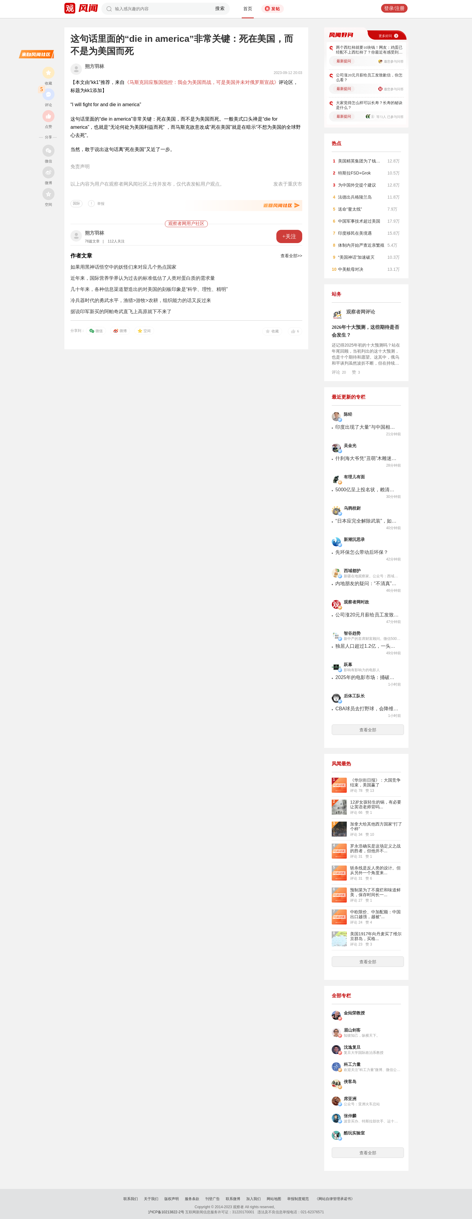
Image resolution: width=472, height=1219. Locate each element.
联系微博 (233, 1199)
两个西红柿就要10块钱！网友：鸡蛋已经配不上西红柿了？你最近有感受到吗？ (369, 50)
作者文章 (81, 256)
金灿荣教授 (354, 1013)
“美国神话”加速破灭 (356, 257)
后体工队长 (354, 696)
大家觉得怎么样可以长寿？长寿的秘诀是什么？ (369, 105)
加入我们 (253, 1199)
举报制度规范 (298, 1199)
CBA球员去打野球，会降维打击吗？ (367, 708)
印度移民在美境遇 (355, 233)
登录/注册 (394, 8)
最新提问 (344, 61)
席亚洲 (350, 1099)
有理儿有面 (354, 477)
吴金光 (350, 445)
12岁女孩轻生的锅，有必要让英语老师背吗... (375, 804)
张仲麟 (350, 1116)
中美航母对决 (350, 269)
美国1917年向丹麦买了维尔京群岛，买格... (376, 936)
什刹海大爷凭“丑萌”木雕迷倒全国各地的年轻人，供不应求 (367, 458)
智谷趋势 (352, 633)
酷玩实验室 (354, 1133)
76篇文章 (92, 241)
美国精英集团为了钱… (359, 161)
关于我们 (151, 1199)
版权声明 (171, 1199)
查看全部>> (291, 255)
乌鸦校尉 (352, 508)
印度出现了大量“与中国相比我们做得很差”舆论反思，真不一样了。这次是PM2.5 (367, 427)
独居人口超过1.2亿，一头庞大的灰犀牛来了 (367, 646)
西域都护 (352, 571)
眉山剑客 (352, 1030)
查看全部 (367, 729)
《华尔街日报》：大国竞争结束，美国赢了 (375, 782)
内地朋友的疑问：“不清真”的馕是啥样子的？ (367, 583)
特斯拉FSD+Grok (354, 173)
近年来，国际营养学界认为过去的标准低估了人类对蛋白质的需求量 (142, 278)
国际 (76, 203)
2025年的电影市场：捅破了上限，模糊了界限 (367, 677)
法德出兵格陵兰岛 (355, 197)
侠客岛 (350, 1081)
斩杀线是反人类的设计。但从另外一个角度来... (375, 870)
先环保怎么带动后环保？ (361, 552)
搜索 (220, 8)
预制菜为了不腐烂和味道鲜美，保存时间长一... (375, 892)
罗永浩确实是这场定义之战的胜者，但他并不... (375, 848)
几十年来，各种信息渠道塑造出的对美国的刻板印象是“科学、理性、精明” (149, 289)
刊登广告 (212, 1199)
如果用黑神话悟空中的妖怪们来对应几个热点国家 (123, 267)
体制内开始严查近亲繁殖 (361, 245)
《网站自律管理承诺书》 (335, 1199)
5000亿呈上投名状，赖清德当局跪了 (367, 489)
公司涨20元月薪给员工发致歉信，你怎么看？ (369, 77)
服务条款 (192, 1199)
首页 (247, 8)
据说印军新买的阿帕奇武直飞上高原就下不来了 (121, 311)
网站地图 (274, 1199)
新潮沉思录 (354, 539)
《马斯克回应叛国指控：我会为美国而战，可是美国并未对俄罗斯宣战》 (202, 82)
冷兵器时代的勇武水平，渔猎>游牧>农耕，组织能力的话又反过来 (140, 300)
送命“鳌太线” (350, 209)
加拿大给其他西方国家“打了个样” (376, 826)
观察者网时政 (356, 602)
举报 (100, 204)
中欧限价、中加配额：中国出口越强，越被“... (375, 914)
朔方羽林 (94, 66)
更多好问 (385, 36)
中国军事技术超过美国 (359, 221)
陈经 (348, 414)
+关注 (289, 236)
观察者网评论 (360, 311)
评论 (339, 372)
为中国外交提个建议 (357, 185)
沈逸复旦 (352, 1047)
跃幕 (348, 664)
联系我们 (130, 1199)
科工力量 (352, 1064)
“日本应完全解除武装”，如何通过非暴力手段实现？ (367, 520)
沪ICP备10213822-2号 (166, 1212)
